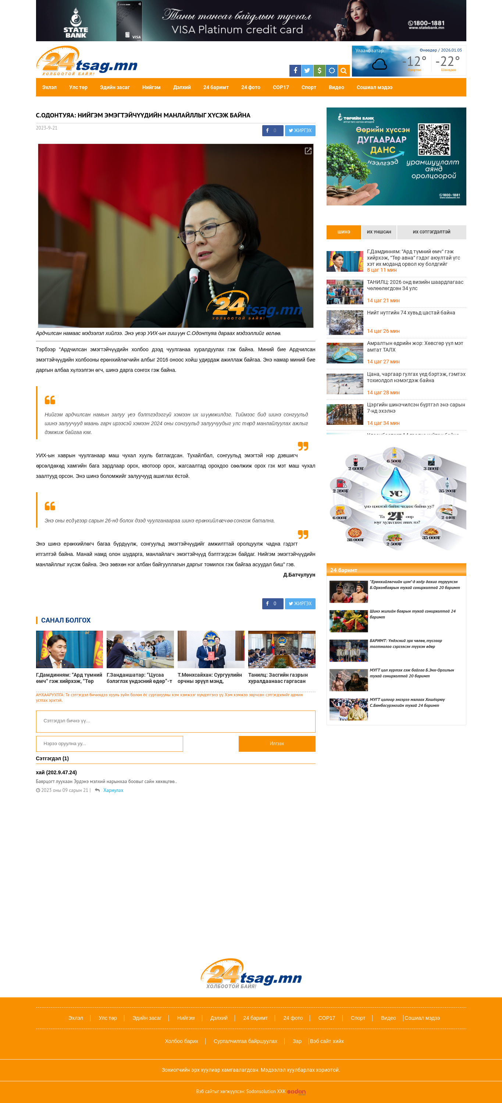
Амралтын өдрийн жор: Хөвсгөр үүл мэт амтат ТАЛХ (415, 346)
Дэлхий (182, 87)
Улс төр (78, 87)
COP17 (281, 87)
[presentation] (344, 232)
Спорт (309, 87)
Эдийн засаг (115, 87)
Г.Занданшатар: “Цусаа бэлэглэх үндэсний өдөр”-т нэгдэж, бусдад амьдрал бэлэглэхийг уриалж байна (139, 678)
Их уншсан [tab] (379, 232)
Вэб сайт (320, 1041)
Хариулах (113, 790)
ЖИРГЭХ (300, 130)
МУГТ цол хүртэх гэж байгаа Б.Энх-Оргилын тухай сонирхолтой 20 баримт (412, 673)
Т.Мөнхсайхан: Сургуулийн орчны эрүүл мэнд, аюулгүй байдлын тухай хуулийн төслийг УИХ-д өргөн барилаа (210, 678)
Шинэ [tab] (344, 232)
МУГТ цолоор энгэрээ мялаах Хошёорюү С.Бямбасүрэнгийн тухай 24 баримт (407, 702)
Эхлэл (49, 87)
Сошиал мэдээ (374, 87)
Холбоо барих (181, 1041)
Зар (297, 1041)
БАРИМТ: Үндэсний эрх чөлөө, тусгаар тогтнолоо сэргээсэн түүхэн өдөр (406, 643)
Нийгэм (151, 87)
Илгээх (277, 743)
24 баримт (216, 87)
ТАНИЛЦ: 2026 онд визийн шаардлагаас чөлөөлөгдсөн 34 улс (415, 285)
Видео (336, 87)
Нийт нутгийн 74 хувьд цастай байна (411, 313)
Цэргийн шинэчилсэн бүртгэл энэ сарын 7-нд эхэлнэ (416, 408)
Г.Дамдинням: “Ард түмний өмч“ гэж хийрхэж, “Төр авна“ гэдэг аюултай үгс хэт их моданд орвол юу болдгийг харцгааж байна (69, 678)
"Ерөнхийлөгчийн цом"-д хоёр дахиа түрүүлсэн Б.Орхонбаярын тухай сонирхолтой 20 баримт (415, 584)
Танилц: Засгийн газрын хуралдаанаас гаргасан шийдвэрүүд (278, 678)
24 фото (250, 87)
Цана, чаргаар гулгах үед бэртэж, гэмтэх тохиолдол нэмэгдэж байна (416, 377)
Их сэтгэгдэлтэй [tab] (432, 232)
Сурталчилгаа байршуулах (245, 1041)
